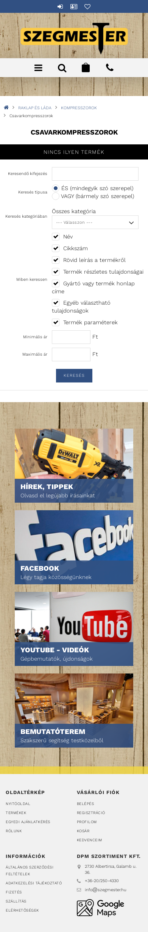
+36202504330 (109, 67)
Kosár (83, 831)
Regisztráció (91, 813)
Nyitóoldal (18, 804)
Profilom (87, 822)
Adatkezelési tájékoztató (34, 883)
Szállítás (16, 901)
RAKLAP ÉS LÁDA (34, 107)
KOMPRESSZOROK (79, 107)
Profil (74, 6)
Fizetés (14, 892)
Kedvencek (87, 6)
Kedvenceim (89, 840)
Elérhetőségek (22, 910)
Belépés (60, 6)
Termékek (16, 813)
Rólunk (14, 831)
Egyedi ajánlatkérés (28, 822)
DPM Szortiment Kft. (100, 908)
